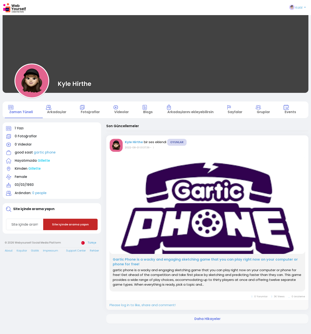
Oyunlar (177, 148)
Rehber (94, 256)
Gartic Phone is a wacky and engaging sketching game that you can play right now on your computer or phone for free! (205, 267)
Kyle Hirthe (74, 83)
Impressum (50, 256)
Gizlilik (35, 256)
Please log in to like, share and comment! (142, 311)
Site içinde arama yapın (70, 230)
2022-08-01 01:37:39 (137, 153)
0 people (39, 198)
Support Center (76, 256)
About (9, 256)
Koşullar (22, 256)
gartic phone (45, 158)
